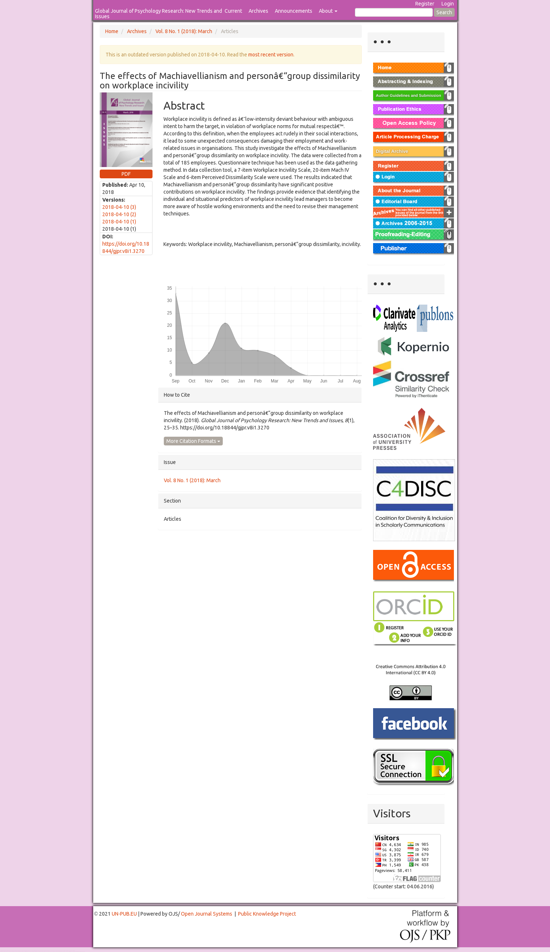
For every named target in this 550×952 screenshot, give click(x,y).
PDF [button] (126, 174)
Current (233, 11)
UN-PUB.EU (124, 914)
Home (111, 31)
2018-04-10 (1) (119, 222)
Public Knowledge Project (267, 914)
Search (444, 12)
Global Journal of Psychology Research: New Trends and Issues (158, 13)
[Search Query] (394, 12)
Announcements (293, 11)
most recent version (270, 54)
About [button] (328, 11)
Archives (258, 11)
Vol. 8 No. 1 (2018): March (183, 31)
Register (424, 4)
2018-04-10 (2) (119, 214)
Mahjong (29, 951)
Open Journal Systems (206, 914)
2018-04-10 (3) (119, 207)
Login (448, 4)
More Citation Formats (193, 441)
